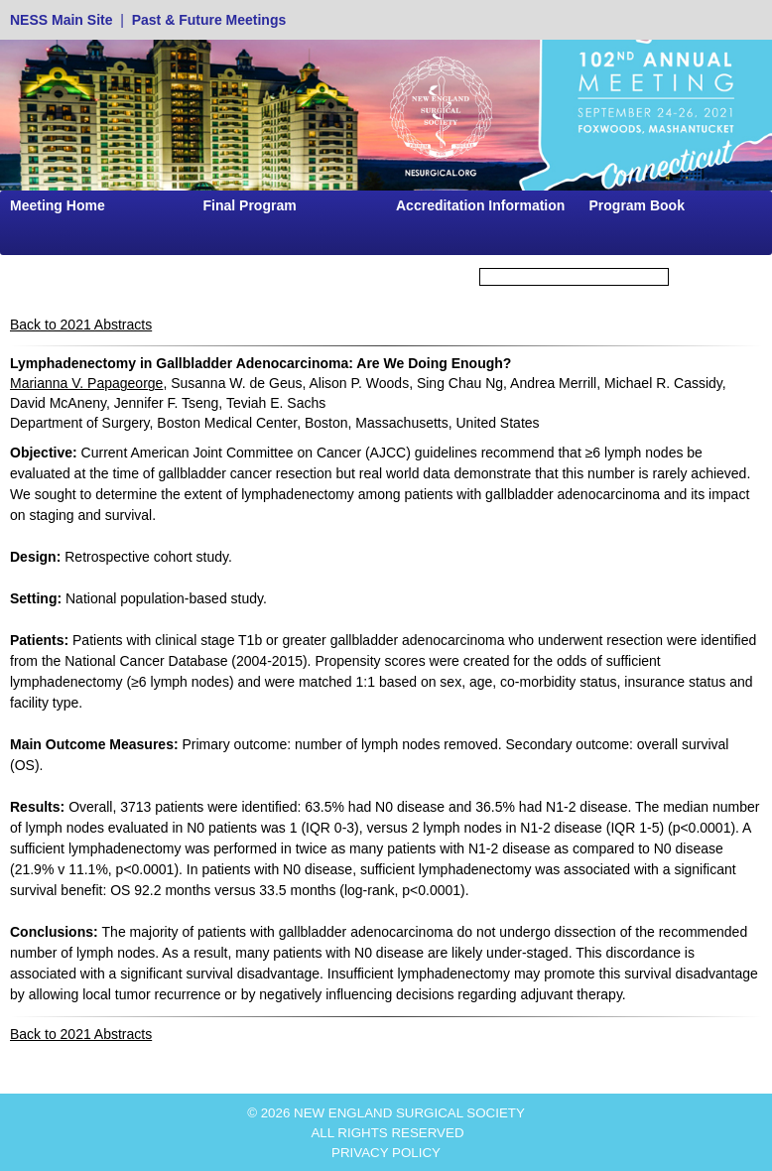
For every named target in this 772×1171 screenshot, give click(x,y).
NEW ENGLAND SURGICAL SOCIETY (409, 1113)
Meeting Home (57, 205)
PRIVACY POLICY (386, 1152)
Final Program (250, 205)
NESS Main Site (61, 20)
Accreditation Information (480, 205)
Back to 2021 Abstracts (81, 324)
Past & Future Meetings (209, 20)
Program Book (637, 205)
